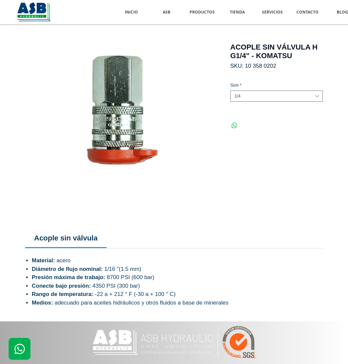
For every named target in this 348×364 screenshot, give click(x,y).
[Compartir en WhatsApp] (235, 125)
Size (235, 85)
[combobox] (276, 96)
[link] (66, 238)
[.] (19, 349)
